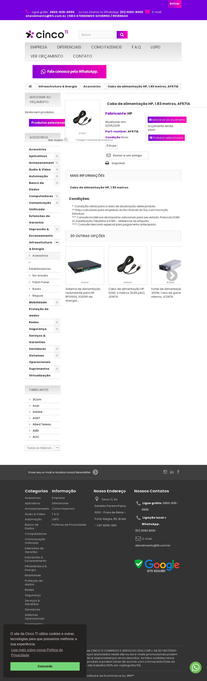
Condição (112, 137)
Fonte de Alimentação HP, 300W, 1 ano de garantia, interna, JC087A (169, 293)
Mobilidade (38, 302)
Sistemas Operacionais (39, 358)
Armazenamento (42, 163)
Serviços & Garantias (37, 339)
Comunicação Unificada (40, 206)
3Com (36, 399)
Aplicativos (38, 156)
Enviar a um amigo (127, 155)
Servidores (37, 349)
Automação (38, 176)
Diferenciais (69, 47)
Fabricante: (116, 113)
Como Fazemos (106, 47)
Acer (35, 406)
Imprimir (118, 163)
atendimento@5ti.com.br (152, 545)
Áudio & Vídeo (40, 169)
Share (111, 146)
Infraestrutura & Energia (58, 86)
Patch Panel (40, 282)
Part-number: (116, 131)
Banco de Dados (36, 186)
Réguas (37, 296)
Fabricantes (39, 390)
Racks (36, 289)
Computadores (41, 196)
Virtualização (39, 375)
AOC (35, 437)
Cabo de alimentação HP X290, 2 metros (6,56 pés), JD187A (126, 293)
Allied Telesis (41, 424)
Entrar (175, 4)
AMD (35, 431)
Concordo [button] (45, 666)
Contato (82, 56)
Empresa (39, 47)
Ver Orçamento (47, 56)
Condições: (78, 198)
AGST (36, 418)
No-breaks (40, 275)
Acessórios (92, 86)
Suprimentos (39, 369)
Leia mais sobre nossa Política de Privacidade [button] (37, 652)
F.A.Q (136, 47)
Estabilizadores (40, 269)
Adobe (37, 412)
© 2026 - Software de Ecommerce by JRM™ (103, 676)
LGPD (155, 47)
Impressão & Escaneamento (41, 232)
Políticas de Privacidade (69, 525)
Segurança (38, 329)
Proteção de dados (39, 312)
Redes (34, 322)
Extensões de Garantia (39, 219)
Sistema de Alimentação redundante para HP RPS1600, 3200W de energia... (83, 295)
